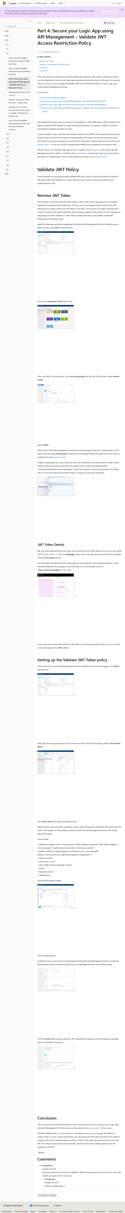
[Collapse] (29, 21)
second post (80, 153)
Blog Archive (50, 23)
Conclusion (43, 67)
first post (93, 149)
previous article (58, 457)
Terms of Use (88, 1211)
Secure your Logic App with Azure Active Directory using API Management (73, 104)
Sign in (119, 3)
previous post (43, 144)
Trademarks (100, 1211)
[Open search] (113, 3)
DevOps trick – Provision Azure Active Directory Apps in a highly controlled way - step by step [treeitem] (19, 111)
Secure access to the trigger (54, 97)
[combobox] (17, 26)
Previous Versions (21, 1211)
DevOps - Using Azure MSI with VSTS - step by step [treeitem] (19, 101)
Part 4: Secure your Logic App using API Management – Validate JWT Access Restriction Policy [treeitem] (19, 83)
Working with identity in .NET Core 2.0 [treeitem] (19, 93)
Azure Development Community (71, 23)
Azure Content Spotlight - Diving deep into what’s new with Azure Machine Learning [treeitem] (19, 125)
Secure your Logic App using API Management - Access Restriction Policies (73, 101)
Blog (32, 1211)
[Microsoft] (4, 3)
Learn (40, 23)
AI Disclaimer (7, 1211)
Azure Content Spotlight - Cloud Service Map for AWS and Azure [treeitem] (19, 61)
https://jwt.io (49, 554)
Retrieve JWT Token (46, 61)
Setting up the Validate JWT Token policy (54, 64)
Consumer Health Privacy (69, 1211)
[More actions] (119, 23)
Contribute (43, 1211)
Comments (43, 71)
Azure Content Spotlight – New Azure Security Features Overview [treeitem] (19, 71)
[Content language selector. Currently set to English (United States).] (13, 1206)
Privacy (52, 1211)
